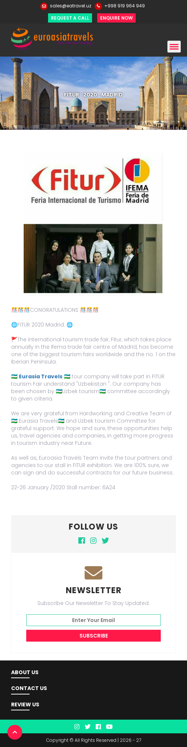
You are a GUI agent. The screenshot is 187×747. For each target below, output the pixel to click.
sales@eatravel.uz (70, 6)
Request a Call (70, 18)
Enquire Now (116, 18)
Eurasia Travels (40, 376)
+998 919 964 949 (124, 6)
